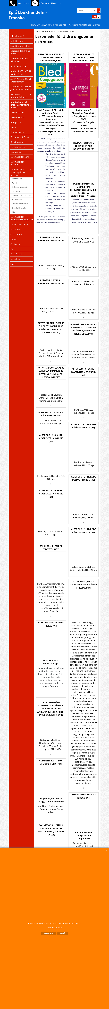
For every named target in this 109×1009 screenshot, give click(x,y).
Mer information (55, 927)
